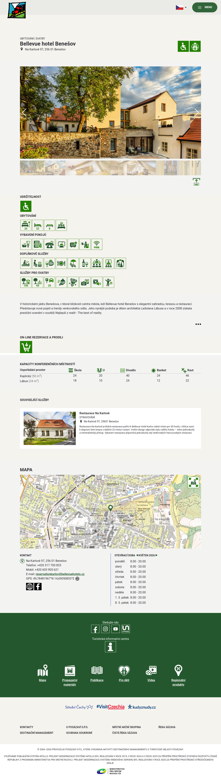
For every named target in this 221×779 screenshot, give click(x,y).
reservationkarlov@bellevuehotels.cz (60, 574)
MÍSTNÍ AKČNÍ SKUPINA (126, 727)
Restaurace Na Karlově (94, 413)
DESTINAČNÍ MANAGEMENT (36, 732)
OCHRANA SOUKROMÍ (79, 732)
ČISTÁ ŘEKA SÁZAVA (124, 732)
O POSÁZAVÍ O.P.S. (77, 727)
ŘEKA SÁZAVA (167, 727)
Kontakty (26, 727)
